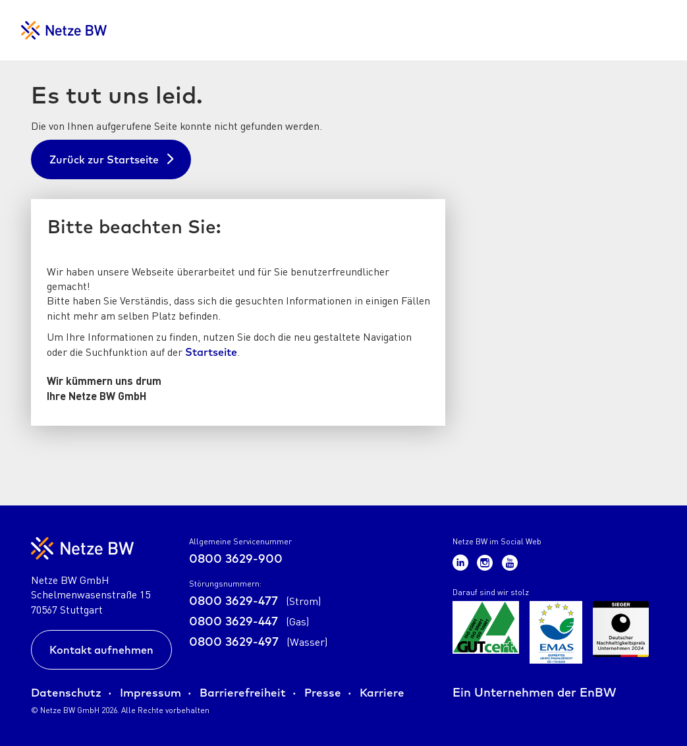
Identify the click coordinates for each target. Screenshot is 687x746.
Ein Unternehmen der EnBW (535, 692)
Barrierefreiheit (243, 692)
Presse (322, 692)
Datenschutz (66, 692)
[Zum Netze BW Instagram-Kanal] (487, 561)
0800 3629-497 (258, 641)
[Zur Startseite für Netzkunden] (64, 30)
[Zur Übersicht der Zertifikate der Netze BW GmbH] (486, 632)
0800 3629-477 (255, 600)
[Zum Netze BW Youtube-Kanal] (510, 561)
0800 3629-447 (249, 621)
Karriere (382, 692)
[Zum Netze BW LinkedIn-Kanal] (462, 561)
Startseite (211, 352)
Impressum (150, 692)
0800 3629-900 (236, 558)
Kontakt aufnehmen (101, 649)
